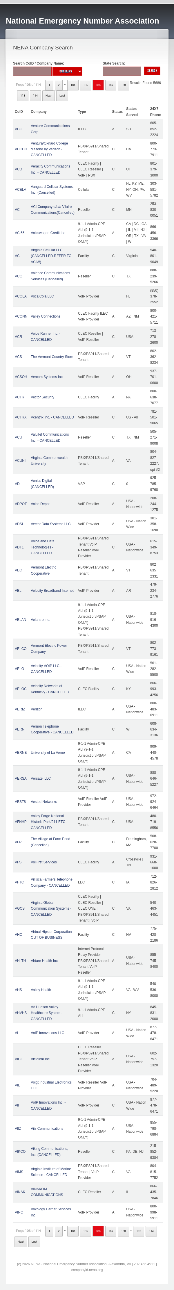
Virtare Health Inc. (45, 961)
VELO (19, 669)
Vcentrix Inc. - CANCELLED (52, 417)
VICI (18, 1059)
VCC (18, 129)
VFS (18, 862)
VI (16, 1033)
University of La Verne (48, 753)
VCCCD (21, 149)
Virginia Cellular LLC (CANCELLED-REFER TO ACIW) (51, 256)
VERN (19, 729)
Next (49, 95)
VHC (18, 935)
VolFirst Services (44, 862)
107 (110, 85)
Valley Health (41, 990)
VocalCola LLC (42, 296)
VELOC (21, 689)
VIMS (19, 1172)
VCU (18, 437)
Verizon (36, 709)
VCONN (21, 316)
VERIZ (20, 709)
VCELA (20, 190)
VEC (18, 570)
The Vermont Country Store (52, 357)
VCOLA (21, 296)
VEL (18, 591)
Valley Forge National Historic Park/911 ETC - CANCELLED (49, 822)
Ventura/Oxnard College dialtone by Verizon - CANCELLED (49, 149)
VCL (18, 256)
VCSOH (21, 377)
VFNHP (21, 822)
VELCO (21, 649)
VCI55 (19, 233)
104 (72, 85)
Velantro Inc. (40, 620)
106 (98, 85)
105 (85, 85)
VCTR (19, 397)
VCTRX (21, 417)
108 (123, 85)
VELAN (20, 620)
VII (17, 1105)
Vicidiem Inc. (40, 1059)
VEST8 (20, 802)
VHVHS (21, 1013)
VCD (18, 169)
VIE (17, 1085)
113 (22, 95)
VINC (19, 1212)
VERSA (21, 778)
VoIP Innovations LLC (47, 1033)
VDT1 (19, 547)
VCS (18, 357)
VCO (18, 276)
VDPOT (21, 504)
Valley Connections (45, 316)
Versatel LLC (41, 778)
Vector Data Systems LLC (50, 524)
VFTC (19, 882)
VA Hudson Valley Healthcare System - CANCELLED (46, 1013)
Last (62, 95)
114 (35, 95)
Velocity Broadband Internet (52, 591)
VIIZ (18, 1129)
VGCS (20, 908)
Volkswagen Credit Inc (48, 233)
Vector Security (42, 397)
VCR (18, 337)
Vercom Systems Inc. (47, 377)
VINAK (20, 1192)
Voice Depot (40, 504)
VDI (18, 484)
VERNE (21, 753)
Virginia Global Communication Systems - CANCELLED (51, 909)
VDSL (19, 524)
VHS (18, 990)
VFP (18, 842)
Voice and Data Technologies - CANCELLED (42, 547)
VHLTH (20, 961)
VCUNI (20, 461)
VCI (18, 210)
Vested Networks (44, 802)
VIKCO (20, 1152)
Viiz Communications (47, 1129)
